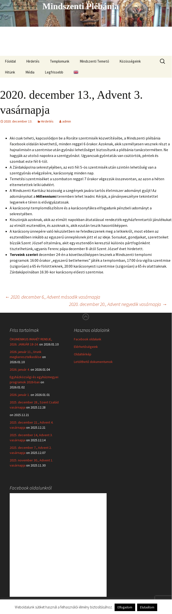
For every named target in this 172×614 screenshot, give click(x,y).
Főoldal (10, 61)
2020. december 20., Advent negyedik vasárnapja (118, 304)
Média (29, 72)
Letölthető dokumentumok (93, 362)
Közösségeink (130, 61)
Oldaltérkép (82, 354)
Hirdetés (32, 61)
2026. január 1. (20, 395)
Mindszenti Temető (94, 61)
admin (66, 121)
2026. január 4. (20, 369)
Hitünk (10, 72)
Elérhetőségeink (86, 346)
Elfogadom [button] (124, 607)
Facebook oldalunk (87, 339)
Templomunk (59, 61)
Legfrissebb (54, 72)
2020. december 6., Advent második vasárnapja (52, 297)
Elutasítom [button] (147, 607)
